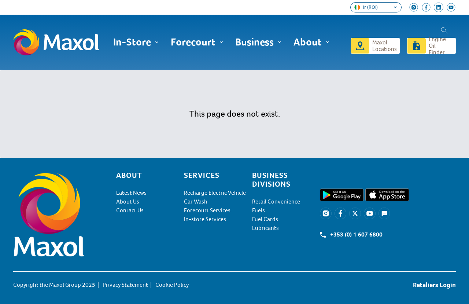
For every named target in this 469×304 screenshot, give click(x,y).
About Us (127, 201)
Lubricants (265, 228)
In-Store (136, 42)
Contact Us (130, 210)
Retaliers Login (434, 285)
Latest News (131, 193)
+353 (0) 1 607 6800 (356, 234)
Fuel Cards (265, 219)
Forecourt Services (207, 210)
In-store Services (205, 219)
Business (258, 42)
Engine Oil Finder (437, 46)
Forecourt (197, 42)
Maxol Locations (384, 45)
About (311, 42)
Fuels (258, 210)
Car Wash (195, 201)
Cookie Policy (172, 285)
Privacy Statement (125, 285)
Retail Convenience (276, 201)
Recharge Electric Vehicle (215, 193)
